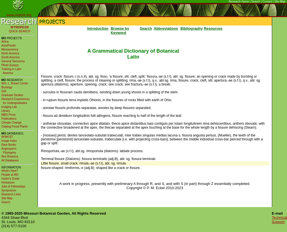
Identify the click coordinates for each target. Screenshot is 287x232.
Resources (213, 28)
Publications (9, 118)
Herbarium (8, 182)
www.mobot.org (19, 15)
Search (255, 1)
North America (10, 53)
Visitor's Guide (10, 178)
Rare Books (8, 144)
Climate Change (11, 122)
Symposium (8, 190)
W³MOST (7, 136)
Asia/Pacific (8, 45)
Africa (5, 41)
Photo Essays (9, 65)
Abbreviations (166, 28)
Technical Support (279, 219)
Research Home (239, 1)
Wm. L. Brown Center (14, 83)
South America (10, 57)
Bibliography (191, 28)
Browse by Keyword (120, 30)
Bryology (6, 87)
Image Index (9, 140)
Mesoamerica (9, 49)
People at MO (9, 174)
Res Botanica (9, 156)
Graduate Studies (12, 95)
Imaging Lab (9, 106)
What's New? (9, 170)
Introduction (97, 28)
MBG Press (8, 114)
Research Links (11, 194)
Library (5, 110)
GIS (3, 91)
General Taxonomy (13, 61)
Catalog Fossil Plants (14, 126)
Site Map (279, 1)
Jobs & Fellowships (13, 186)
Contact (267, 1)
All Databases (10, 160)
